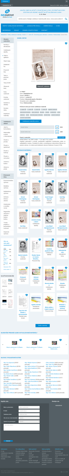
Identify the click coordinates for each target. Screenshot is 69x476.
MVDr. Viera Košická (51, 389)
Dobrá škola (48, 26)
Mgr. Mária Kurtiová (51, 381)
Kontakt (44, 30)
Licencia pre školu (33, 26)
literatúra (42, 112)
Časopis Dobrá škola (21, 451)
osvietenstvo (53, 112)
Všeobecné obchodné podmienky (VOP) (22, 460)
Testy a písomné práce (6, 77)
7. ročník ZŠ (30, 34)
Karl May (62, 197)
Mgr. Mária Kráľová (30, 366)
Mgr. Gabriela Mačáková (53, 374)
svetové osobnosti (55, 114)
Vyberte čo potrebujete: (10, 421)
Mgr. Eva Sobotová (30, 379)
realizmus (22, 114)
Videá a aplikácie (6, 56)
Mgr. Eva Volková (51, 392)
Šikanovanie (45, 455)
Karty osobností (6, 92)
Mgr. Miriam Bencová (52, 385)
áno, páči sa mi (6, 251)
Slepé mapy (7, 61)
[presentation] (17, 434)
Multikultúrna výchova (7, 192)
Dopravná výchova (6, 232)
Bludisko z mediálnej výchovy (62, 306)
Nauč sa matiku (59, 458)
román (27, 114)
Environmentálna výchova (8, 181)
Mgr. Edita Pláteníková (10, 366)
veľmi (5, 248)
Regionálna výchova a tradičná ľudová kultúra (7, 215)
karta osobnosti (35, 112)
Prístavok (23, 277)
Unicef (30, 455)
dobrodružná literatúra (25, 112)
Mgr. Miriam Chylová (51, 366)
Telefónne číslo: (8, 414)
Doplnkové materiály (7, 114)
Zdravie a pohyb (6, 168)
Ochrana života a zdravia (6, 198)
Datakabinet (4, 34)
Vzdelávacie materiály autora (31, 121)
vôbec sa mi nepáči (6, 263)
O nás (58, 26)
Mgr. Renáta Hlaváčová (31, 372)
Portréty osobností (6, 98)
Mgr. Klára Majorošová (31, 385)
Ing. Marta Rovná (8, 374)
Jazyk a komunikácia (7, 128)
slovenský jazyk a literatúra (36, 114)
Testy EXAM (7, 83)
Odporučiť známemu (43, 86)
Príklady (57, 462)
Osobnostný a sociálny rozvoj (7, 206)
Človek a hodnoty (6, 151)
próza (58, 112)
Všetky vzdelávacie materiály (13, 26)
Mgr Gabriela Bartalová (52, 377)
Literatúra (50, 34)
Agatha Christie (49, 170)
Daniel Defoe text (25, 132)
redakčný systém (16, 472)
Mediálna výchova (6, 187)
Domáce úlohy (6, 109)
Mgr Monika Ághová (51, 370)
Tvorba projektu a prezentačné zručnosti (7, 225)
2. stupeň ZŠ (23, 109)
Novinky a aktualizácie (7, 45)
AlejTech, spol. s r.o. (29, 472)
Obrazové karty (6, 87)
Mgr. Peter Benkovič (9, 389)
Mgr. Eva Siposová (9, 362)
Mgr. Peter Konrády (30, 392)
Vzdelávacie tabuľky (7, 51)
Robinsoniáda (57, 34)
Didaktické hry (6, 65)
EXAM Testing (33, 460)
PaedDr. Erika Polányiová (11, 385)
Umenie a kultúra (6, 162)
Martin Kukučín (22, 255)
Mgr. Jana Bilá (8, 383)
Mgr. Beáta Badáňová (31, 368)
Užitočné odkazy (20, 453)
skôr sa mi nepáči (6, 259)
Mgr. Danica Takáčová (31, 375)
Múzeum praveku (33, 462)
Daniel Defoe (24, 127)
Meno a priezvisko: (8, 407)
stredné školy (47, 114)
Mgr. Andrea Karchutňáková (32, 389)
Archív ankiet (6, 269)
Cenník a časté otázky (30, 30)
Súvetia (62, 283)
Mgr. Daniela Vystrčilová (10, 370)
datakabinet (58, 405)
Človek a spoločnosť (7, 146)
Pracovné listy (6, 71)
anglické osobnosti (52, 109)
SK (66, 1)
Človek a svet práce (6, 157)
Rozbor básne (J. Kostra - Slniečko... (36, 257)
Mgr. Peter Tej (50, 364)
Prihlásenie (5, 1)
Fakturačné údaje (6, 457)
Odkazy (16, 30)
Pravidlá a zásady (47, 460)
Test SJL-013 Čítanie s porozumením (23, 312)
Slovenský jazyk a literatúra (40, 34)
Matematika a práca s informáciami (8, 134)
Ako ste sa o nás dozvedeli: (11, 418)
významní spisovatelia (25, 117)
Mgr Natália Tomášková (10, 379)
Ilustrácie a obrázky (7, 103)
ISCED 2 (24, 34)
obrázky (47, 112)
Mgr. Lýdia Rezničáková (31, 381)
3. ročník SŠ (30, 109)
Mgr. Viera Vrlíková (9, 392)
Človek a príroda (6, 140)
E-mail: (5, 410)
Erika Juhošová (50, 362)
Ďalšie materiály (42, 325)
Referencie (7, 30)
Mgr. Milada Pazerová (31, 362)
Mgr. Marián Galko (9, 375)
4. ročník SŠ (37, 109)
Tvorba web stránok (5, 472)
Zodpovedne (58, 460)
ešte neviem (5, 255)
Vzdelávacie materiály (7, 453)
